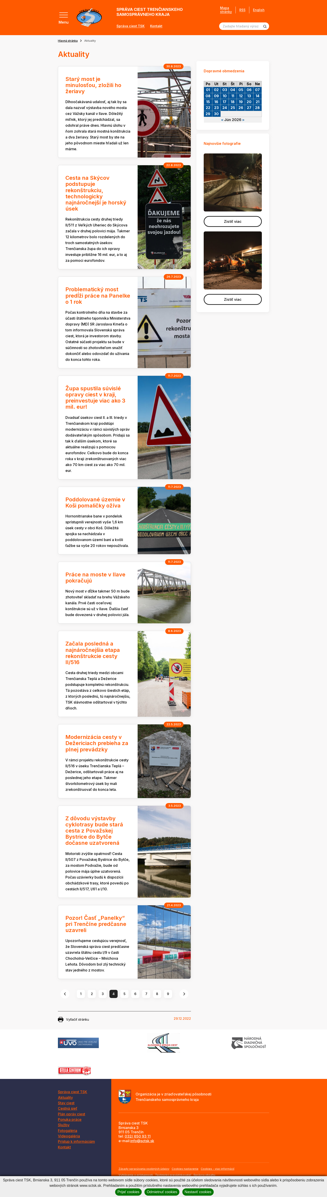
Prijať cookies (128, 1192)
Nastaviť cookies (198, 1192)
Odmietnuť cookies (162, 1192)
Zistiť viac (233, 221)
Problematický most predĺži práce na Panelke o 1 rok (97, 295)
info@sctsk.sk (142, 1141)
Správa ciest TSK (130, 26)
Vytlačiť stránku (73, 1019)
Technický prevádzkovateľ (173, 1175)
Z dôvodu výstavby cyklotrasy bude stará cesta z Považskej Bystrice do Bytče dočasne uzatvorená (94, 830)
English (259, 10)
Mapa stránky (226, 10)
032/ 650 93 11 (138, 1136)
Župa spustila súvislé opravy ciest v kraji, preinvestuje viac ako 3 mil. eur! (95, 397)
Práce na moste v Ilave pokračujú (95, 577)
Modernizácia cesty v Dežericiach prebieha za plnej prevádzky (96, 743)
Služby (63, 1125)
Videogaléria (69, 1136)
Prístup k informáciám (76, 1141)
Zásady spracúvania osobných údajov (144, 1168)
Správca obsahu (204, 1175)
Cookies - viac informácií (217, 1168)
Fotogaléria (67, 1130)
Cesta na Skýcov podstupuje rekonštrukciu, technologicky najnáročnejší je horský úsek (95, 193)
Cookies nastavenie (185, 1168)
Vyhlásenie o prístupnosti (136, 1175)
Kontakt (156, 26)
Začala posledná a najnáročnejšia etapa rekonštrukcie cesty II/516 (92, 652)
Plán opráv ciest (71, 1114)
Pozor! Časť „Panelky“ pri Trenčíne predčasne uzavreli (95, 924)
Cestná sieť (67, 1108)
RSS (242, 10)
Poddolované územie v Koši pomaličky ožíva (95, 502)
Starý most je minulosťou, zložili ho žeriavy (93, 85)
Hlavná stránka (68, 40)
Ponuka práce (70, 1119)
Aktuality (65, 1097)
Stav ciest (66, 1103)
